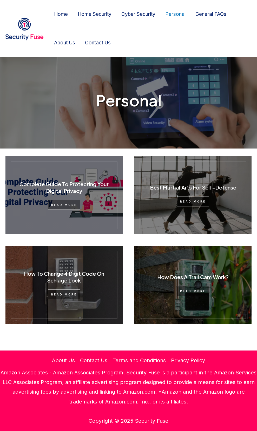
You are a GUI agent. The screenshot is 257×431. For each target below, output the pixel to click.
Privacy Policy (188, 360)
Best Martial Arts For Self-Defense (193, 187)
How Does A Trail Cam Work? (193, 277)
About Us (64, 43)
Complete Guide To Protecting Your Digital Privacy (64, 187)
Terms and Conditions (139, 360)
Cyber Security (138, 14)
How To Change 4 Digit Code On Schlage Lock (64, 277)
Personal (175, 14)
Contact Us (98, 43)
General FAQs (210, 14)
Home (61, 14)
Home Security (94, 14)
